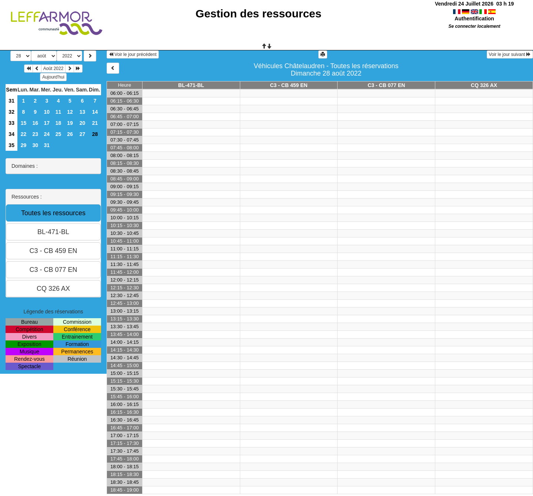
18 (58, 123)
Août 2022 (53, 68)
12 (70, 112)
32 (11, 112)
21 (95, 123)
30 (35, 145)
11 (58, 112)
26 (70, 134)
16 (35, 123)
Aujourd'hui (53, 77)
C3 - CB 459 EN (288, 85)
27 (83, 134)
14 (95, 112)
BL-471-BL (191, 85)
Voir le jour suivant (510, 54)
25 (58, 134)
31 (11, 101)
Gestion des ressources (258, 13)
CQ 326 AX (484, 85)
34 (11, 134)
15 (24, 123)
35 (11, 145)
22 (24, 134)
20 (83, 123)
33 (11, 123)
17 (47, 123)
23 (35, 134)
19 (70, 123)
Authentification (474, 18)
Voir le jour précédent (133, 54)
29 (24, 145)
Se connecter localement (474, 26)
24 (47, 134)
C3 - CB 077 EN (386, 85)
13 (83, 112)
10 (47, 112)
